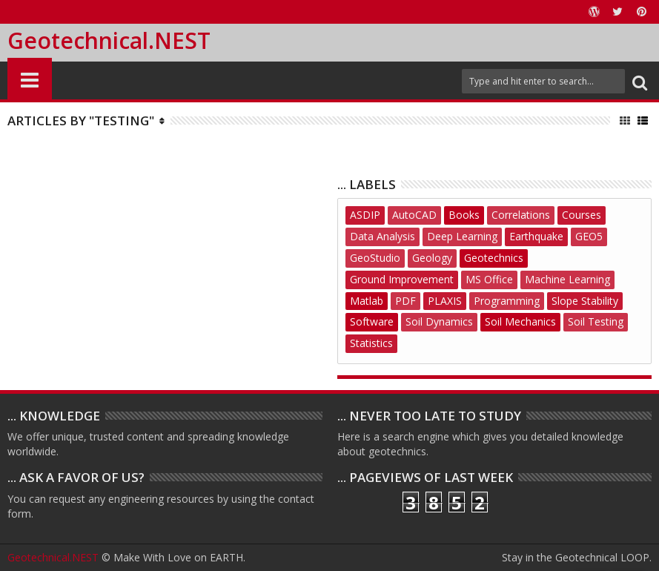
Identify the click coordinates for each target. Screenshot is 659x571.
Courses (581, 215)
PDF (405, 301)
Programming (507, 301)
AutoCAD (414, 215)
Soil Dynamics (439, 321)
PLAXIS (445, 301)
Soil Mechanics (520, 321)
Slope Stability (585, 301)
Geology (432, 258)
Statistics (371, 343)
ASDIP (365, 215)
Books (464, 215)
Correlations (520, 215)
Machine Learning (567, 279)
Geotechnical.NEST (109, 40)
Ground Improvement (402, 279)
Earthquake (536, 236)
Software (372, 321)
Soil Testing (595, 321)
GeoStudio (375, 258)
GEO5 (589, 236)
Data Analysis (382, 236)
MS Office (489, 279)
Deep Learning (462, 236)
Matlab (366, 301)
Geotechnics (493, 258)
